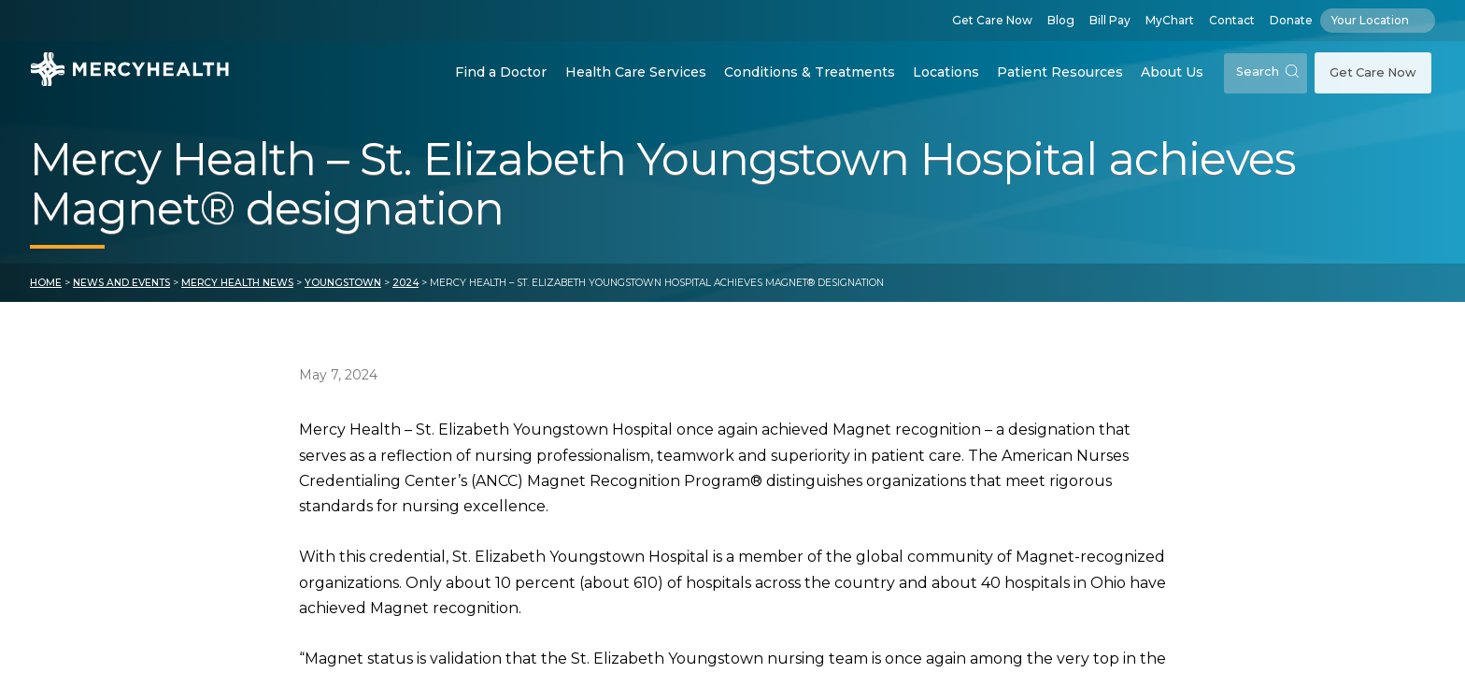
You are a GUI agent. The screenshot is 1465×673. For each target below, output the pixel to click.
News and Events (121, 283)
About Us (1172, 72)
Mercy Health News (237, 283)
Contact (1232, 20)
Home (46, 283)
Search (1267, 71)
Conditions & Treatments (809, 72)
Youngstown (343, 283)
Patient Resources (1060, 72)
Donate (1291, 20)
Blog (1060, 20)
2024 (405, 283)
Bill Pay (1110, 20)
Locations (946, 72)
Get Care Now (992, 20)
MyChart (1169, 20)
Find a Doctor (501, 72)
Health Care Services (635, 72)
